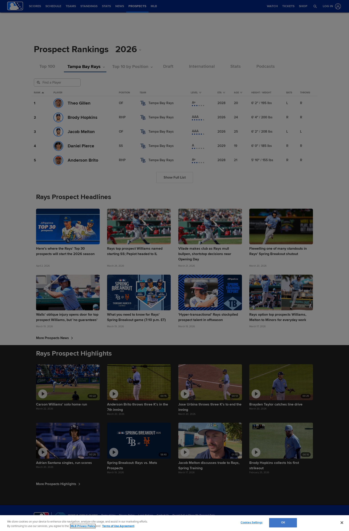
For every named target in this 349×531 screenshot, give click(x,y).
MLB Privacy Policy (83, 526)
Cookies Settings (251, 522)
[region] (174, 523)
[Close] (342, 522)
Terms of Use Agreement (118, 526)
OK (283, 522)
